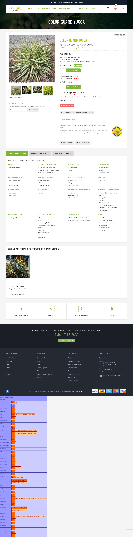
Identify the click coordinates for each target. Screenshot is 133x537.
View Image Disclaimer (15, 97)
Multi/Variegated (104, 172)
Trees (7, 364)
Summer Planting (74, 198)
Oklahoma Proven (14, 168)
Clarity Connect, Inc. (77, 392)
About (39, 361)
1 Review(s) (70, 48)
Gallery (39, 364)
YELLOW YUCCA (18, 287)
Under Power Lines (104, 227)
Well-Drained (103, 210)
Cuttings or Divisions (15, 218)
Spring (41, 227)
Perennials (9, 361)
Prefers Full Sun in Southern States (79, 220)
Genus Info (58, 153)
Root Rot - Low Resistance (46, 172)
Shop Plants (62, 17)
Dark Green (72, 180)
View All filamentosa (98, 37)
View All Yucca (85, 37)
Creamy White (73, 168)
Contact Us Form (104, 358)
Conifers (8, 374)
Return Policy (72, 377)
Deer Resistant (13, 195)
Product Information (74, 371)
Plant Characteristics (17, 153)
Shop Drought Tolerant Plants (70, 37)
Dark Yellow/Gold (104, 168)
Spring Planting (73, 195)
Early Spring (42, 218)
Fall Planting (72, 193)
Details (75, 60)
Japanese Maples (11, 371)
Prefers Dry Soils (104, 203)
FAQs (69, 358)
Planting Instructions (74, 364)
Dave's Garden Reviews (44, 374)
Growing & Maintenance (40, 153)
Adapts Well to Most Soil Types (108, 193)
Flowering (102, 230)
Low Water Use (103, 200)
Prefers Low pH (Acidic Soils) (107, 205)
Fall (40, 220)
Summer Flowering (44, 232)
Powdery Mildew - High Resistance (49, 170)
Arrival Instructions (74, 361)
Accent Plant (102, 218)
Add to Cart (74, 70)
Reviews (69, 153)
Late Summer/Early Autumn (47, 225)
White (71, 170)
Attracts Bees (13, 193)
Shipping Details (73, 381)
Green (101, 170)
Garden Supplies (42, 368)
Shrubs (8, 368)
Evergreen (102, 180)
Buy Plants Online (42, 358)
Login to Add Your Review (82, 48)
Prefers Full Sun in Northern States (79, 218)
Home (55, 17)
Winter (41, 235)
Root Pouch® (105, 97)
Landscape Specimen (105, 220)
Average (101, 195)
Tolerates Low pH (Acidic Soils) (108, 208)
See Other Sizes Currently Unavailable (77, 112)
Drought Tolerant (104, 198)
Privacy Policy (72, 368)
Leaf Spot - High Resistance (47, 168)
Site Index (40, 377)
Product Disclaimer (74, 374)
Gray (70, 183)
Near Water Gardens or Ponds (108, 223)
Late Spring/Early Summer (47, 223)
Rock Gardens (103, 225)
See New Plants (11, 358)
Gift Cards (40, 371)
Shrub (41, 193)
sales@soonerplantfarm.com (113, 375)
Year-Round (42, 237)
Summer (41, 230)
